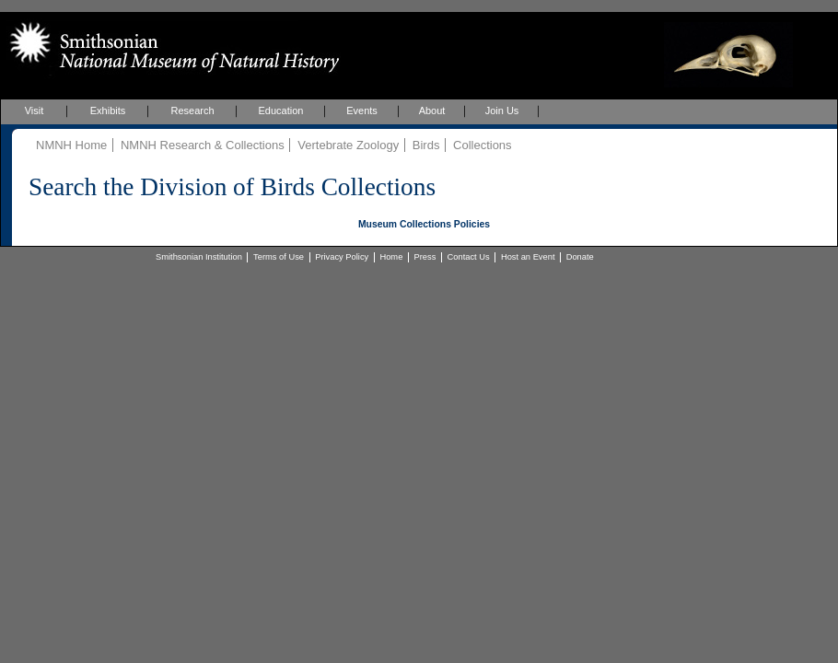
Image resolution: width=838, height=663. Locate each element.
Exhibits (108, 110)
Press (425, 257)
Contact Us (469, 257)
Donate (580, 257)
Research (192, 110)
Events (362, 110)
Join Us (502, 110)
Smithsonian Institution (199, 257)
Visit (34, 110)
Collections (482, 145)
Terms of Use (278, 257)
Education (281, 110)
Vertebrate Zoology (348, 145)
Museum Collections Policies (424, 224)
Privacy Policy (341, 257)
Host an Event (528, 257)
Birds (426, 145)
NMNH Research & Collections (203, 145)
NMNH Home (71, 145)
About (432, 110)
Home (390, 257)
